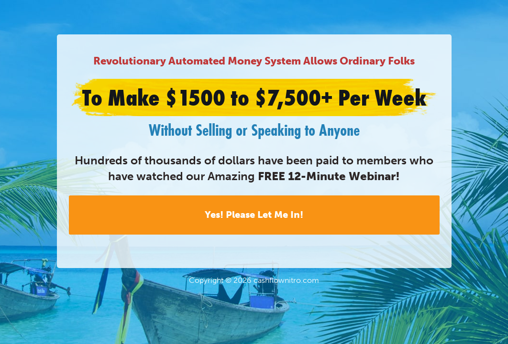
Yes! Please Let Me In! (254, 214)
